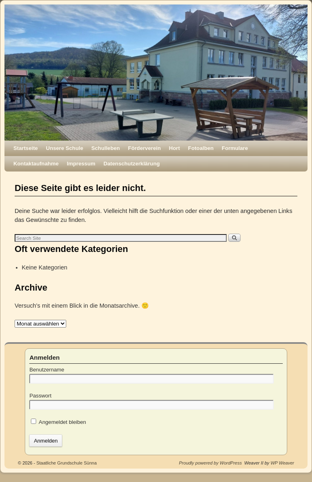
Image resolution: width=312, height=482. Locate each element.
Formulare (235, 148)
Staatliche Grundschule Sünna (66, 462)
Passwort (40, 396)
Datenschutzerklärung (132, 164)
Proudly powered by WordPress (210, 462)
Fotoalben (201, 148)
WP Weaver (282, 462)
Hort (174, 148)
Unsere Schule (64, 148)
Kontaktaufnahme (35, 164)
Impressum (81, 164)
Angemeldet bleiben (58, 422)
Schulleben (105, 148)
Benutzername (46, 370)
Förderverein (144, 148)
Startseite (25, 148)
